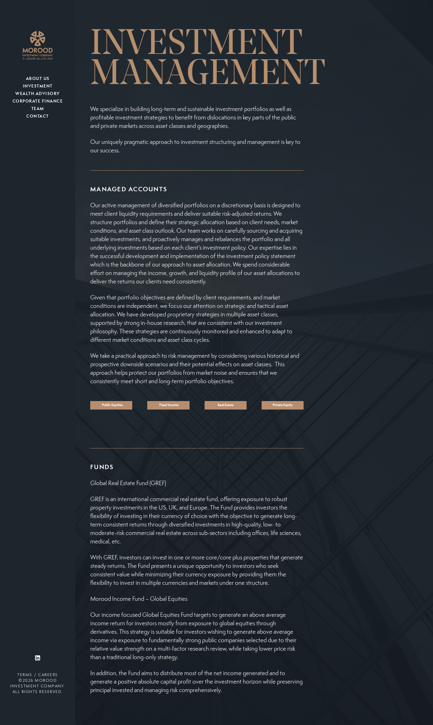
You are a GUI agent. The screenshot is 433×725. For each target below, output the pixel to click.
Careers (48, 675)
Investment (38, 86)
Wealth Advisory (37, 94)
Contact (37, 117)
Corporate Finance (38, 101)
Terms (24, 675)
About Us (38, 79)
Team (37, 109)
